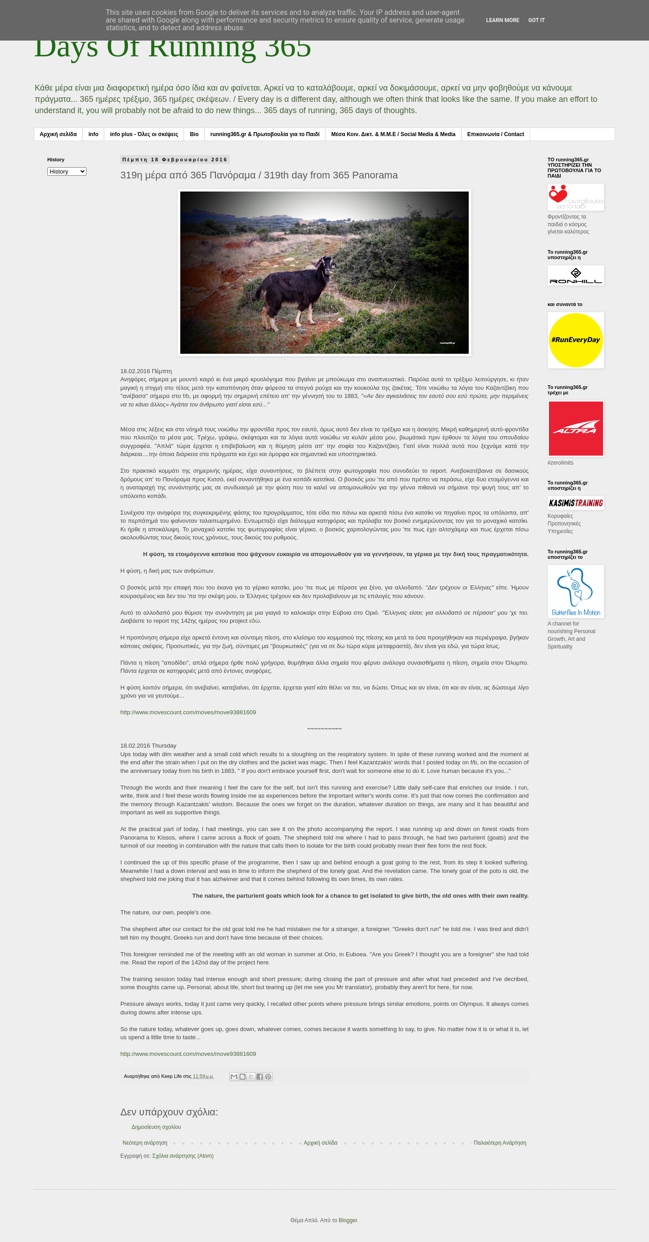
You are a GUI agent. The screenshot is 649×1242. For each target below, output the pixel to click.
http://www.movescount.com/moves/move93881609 (188, 712)
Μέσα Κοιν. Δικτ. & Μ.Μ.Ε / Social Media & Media (393, 134)
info (93, 134)
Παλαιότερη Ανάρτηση (500, 1143)
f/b (186, 396)
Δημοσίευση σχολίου (156, 1127)
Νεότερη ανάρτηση (145, 1143)
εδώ (254, 620)
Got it (536, 20)
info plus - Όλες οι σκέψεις (144, 134)
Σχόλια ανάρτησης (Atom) (183, 1156)
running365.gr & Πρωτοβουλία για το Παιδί (265, 134)
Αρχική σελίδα (58, 134)
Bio (194, 134)
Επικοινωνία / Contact (495, 134)
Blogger (347, 1220)
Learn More (503, 20)
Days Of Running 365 (172, 45)
